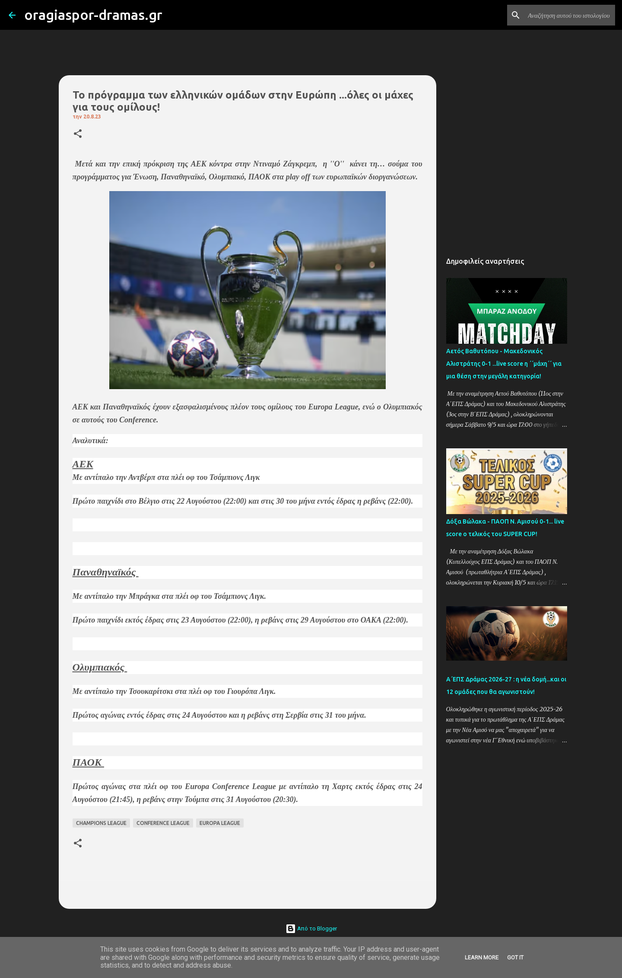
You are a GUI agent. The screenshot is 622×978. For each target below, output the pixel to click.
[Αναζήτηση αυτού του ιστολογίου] (569, 15)
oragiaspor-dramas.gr (93, 14)
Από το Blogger (311, 928)
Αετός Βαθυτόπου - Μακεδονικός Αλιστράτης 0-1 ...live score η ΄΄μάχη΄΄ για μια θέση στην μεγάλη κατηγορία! (504, 364)
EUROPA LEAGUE (220, 823)
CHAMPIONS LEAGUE (101, 823)
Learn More (481, 957)
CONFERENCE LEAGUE (163, 823)
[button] (78, 134)
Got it (515, 957)
